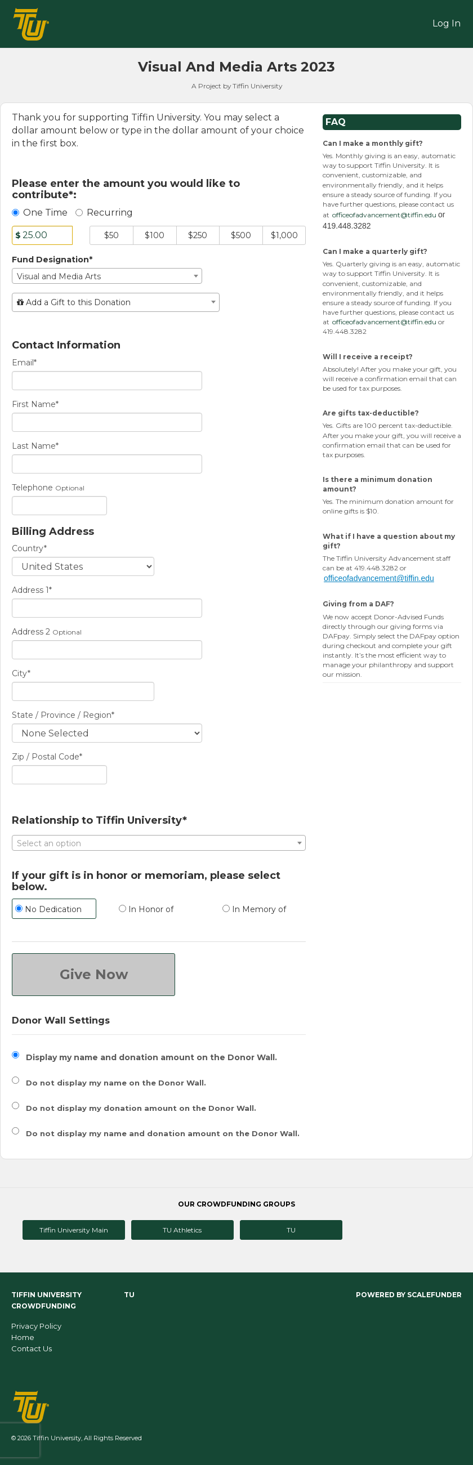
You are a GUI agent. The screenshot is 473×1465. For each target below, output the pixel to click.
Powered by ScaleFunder (409, 1294)
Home (22, 1337)
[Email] (107, 380)
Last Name (35, 446)
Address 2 (31, 632)
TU (291, 1230)
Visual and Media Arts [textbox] (59, 276)
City (21, 673)
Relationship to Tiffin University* (99, 821)
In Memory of (254, 909)
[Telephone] (59, 505)
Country (29, 548)
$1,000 (284, 235)
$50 (111, 235)
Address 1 (32, 590)
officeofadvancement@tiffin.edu (384, 215)
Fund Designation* (52, 259)
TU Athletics (182, 1230)
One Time (40, 212)
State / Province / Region (63, 715)
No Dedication (48, 909)
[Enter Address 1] (107, 608)
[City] (83, 691)
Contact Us (31, 1348)
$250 (197, 235)
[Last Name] (107, 464)
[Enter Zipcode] (59, 774)
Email (24, 363)
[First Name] (107, 422)
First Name (35, 404)
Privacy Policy (36, 1325)
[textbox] (115, 302)
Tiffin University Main (73, 1230)
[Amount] (42, 235)
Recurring (104, 212)
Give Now (94, 974)
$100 (154, 235)
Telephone (32, 488)
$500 (241, 235)
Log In (446, 23)
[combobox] (107, 276)
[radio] (55, 910)
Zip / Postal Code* (47, 757)
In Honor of (146, 909)
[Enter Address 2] (107, 649)
